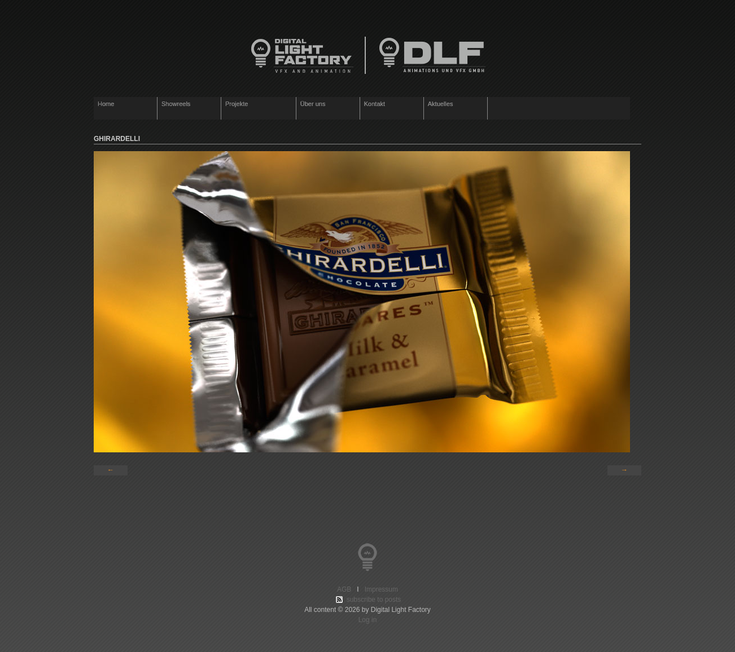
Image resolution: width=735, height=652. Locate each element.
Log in (367, 620)
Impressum (379, 589)
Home (106, 103)
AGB (346, 589)
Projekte (256, 104)
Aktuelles (440, 103)
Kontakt (374, 103)
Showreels (175, 103)
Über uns (313, 103)
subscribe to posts (374, 599)
